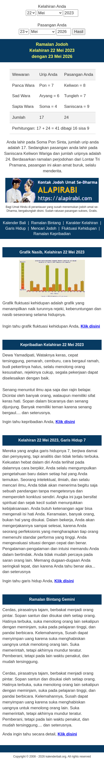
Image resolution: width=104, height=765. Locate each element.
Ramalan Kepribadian (52, 234)
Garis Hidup (15, 228)
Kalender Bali (14, 223)
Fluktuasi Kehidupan (79, 228)
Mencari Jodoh (43, 228)
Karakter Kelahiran (82, 223)
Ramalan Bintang (46, 223)
